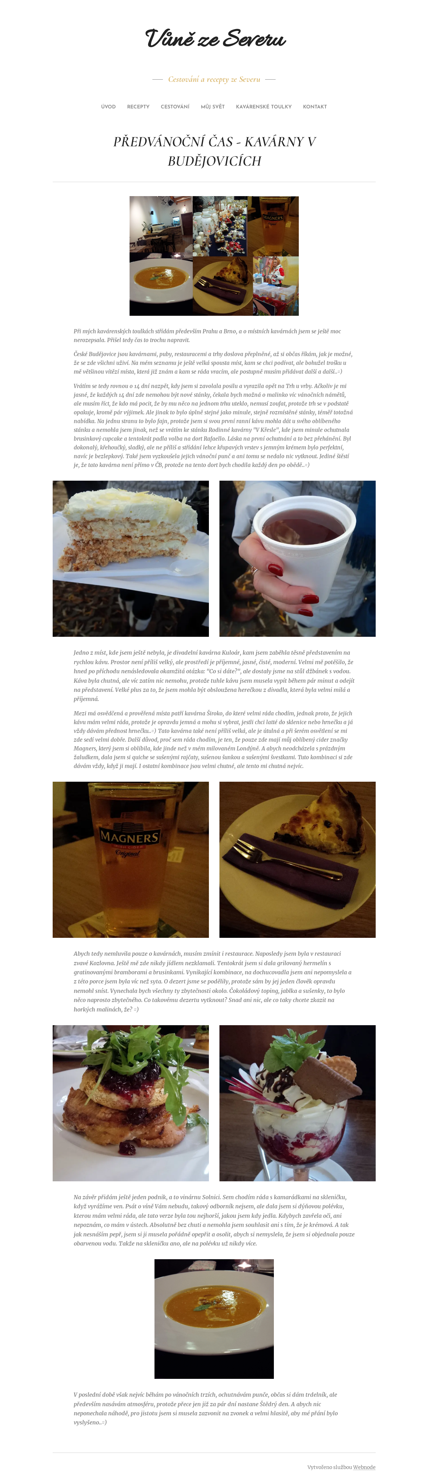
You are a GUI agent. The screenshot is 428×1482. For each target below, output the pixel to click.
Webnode (364, 1467)
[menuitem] (189, 107)
